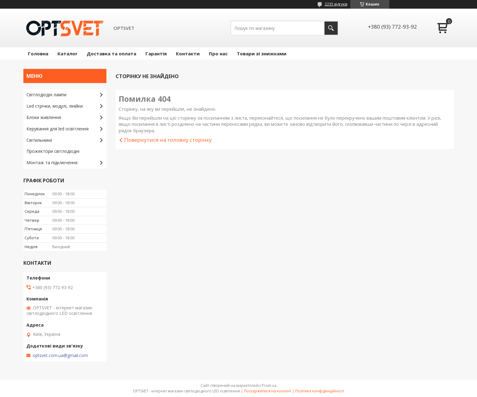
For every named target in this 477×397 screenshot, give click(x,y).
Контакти (188, 53)
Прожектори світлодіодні (52, 151)
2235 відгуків (336, 4)
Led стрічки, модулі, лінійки (54, 106)
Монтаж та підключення (52, 162)
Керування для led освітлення (57, 129)
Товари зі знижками (261, 53)
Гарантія (156, 53)
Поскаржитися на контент (267, 391)
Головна (38, 53)
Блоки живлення (43, 117)
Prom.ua (269, 385)
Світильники (39, 140)
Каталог (68, 53)
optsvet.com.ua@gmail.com (60, 355)
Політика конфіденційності (319, 391)
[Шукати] (331, 28)
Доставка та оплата (111, 53)
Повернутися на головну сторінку (168, 139)
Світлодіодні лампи (46, 94)
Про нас (218, 53)
